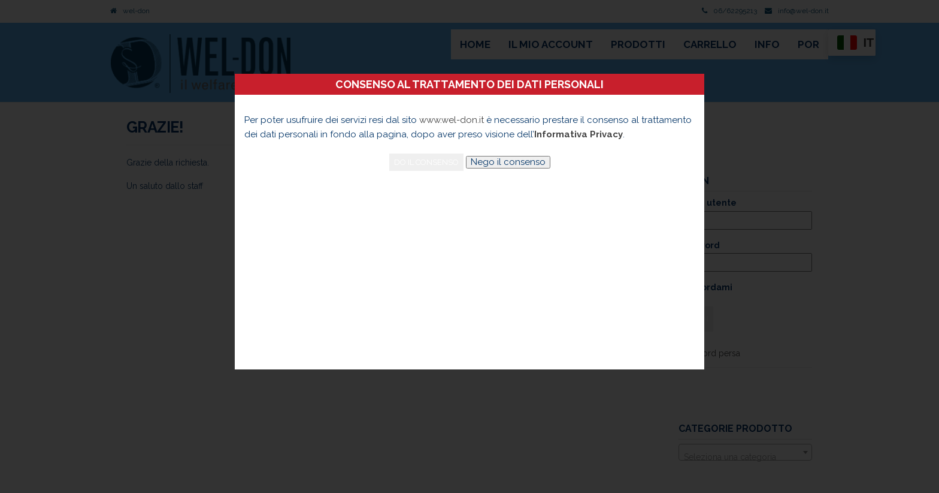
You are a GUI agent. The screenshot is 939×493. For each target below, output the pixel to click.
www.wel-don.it (451, 120)
